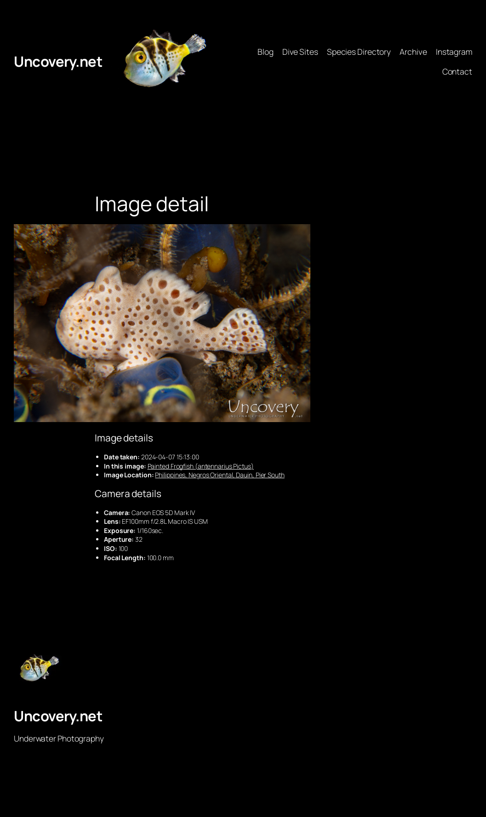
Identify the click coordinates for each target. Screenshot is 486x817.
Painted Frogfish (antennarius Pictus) (201, 466)
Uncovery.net (58, 61)
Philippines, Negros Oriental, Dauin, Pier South (219, 474)
